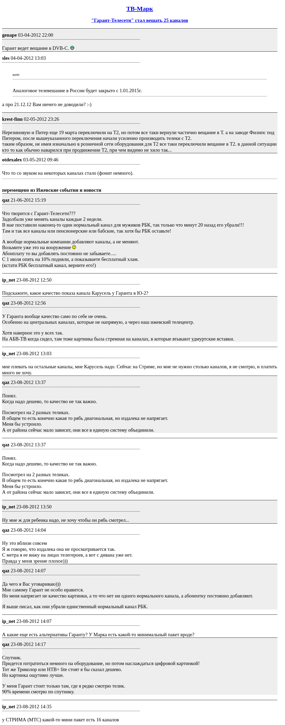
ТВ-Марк (139, 8)
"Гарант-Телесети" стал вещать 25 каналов (139, 20)
